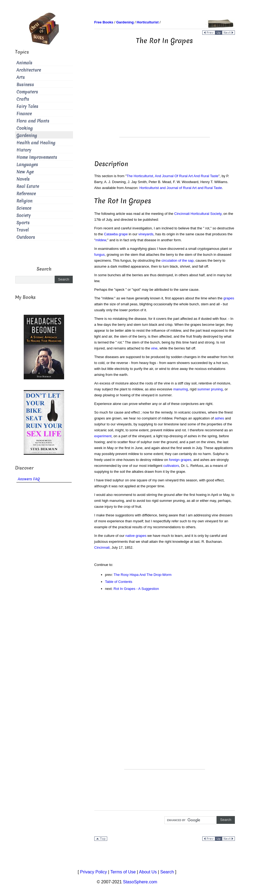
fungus (99, 255)
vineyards (146, 234)
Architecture (28, 70)
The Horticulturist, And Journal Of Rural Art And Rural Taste (172, 176)
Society (23, 215)
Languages (27, 164)
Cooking (24, 128)
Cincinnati (102, 547)
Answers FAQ (29, 479)
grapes (228, 298)
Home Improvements (36, 157)
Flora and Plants (32, 121)
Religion (24, 201)
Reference (26, 194)
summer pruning (210, 389)
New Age (25, 172)
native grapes (135, 536)
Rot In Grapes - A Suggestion (136, 589)
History (23, 150)
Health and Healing (35, 143)
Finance (24, 114)
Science (23, 208)
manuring (180, 389)
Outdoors (25, 237)
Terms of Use (123, 872)
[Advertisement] (164, 99)
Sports (23, 223)
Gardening (26, 135)
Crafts (22, 99)
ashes (219, 418)
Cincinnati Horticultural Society (197, 214)
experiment (103, 436)
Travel (22, 230)
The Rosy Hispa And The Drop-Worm (143, 575)
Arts (20, 77)
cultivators (171, 466)
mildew (100, 240)
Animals (24, 63)
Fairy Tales (27, 106)
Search (167, 872)
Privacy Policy (93, 872)
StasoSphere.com (140, 882)
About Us (148, 872)
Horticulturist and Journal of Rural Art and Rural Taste (180, 188)
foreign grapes (180, 460)
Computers (27, 92)
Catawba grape (116, 234)
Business (25, 85)
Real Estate (27, 186)
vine (154, 348)
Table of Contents (118, 582)
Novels (23, 179)
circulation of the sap (178, 260)
